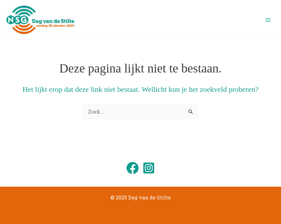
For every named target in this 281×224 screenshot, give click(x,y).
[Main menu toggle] (268, 20)
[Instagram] (149, 168)
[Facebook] (132, 168)
